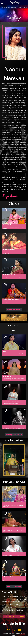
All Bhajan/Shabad (14, 586)
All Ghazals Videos (14, 309)
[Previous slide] (4, 460)
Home (3, 7)
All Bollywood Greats (14, 435)
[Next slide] (23, 460)
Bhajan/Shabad (11, 7)
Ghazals (20, 7)
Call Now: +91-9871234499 (14, 617)
